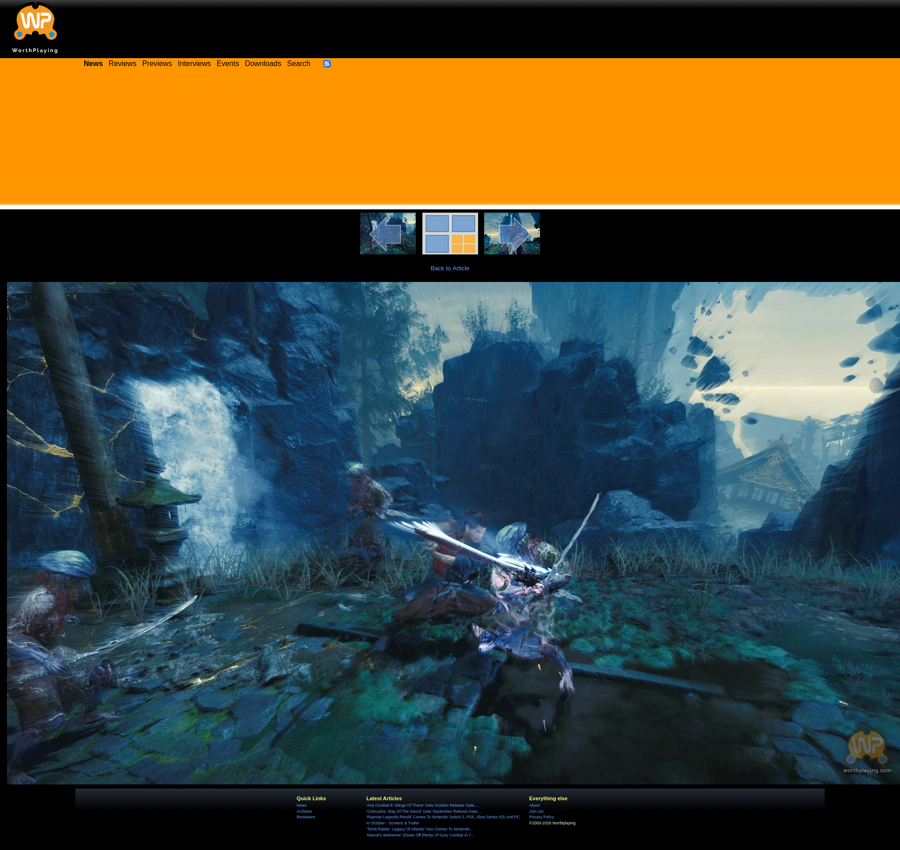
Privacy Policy (541, 817)
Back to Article (450, 268)
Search (298, 63)
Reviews (123, 63)
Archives (304, 811)
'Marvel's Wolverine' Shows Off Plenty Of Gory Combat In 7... (420, 835)
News (302, 805)
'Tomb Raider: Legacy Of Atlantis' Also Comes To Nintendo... (420, 829)
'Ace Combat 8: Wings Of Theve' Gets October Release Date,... (423, 805)
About (534, 805)
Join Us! (536, 811)
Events (228, 63)
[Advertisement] (450, 139)
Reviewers (306, 817)
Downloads (263, 63)
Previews (157, 63)
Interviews (194, 63)
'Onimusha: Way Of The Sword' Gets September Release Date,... (424, 811)
